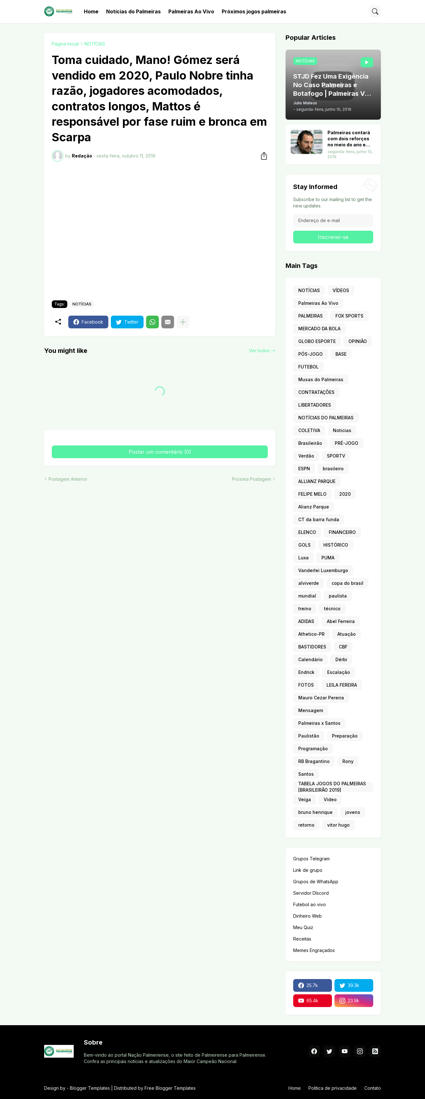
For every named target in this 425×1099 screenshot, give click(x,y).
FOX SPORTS (349, 315)
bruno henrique (315, 812)
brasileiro (333, 468)
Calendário (310, 659)
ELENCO (307, 532)
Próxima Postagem (251, 479)
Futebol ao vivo (309, 904)
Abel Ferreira (341, 621)
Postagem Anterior (68, 479)
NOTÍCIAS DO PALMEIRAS (326, 417)
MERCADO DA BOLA (319, 328)
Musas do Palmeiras (320, 379)
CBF (343, 646)
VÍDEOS (341, 290)
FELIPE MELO (312, 494)
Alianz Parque (313, 506)
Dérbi (341, 659)
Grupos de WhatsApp (315, 881)
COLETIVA (309, 430)
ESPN (304, 468)
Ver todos (259, 350)
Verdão (306, 455)
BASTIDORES (312, 646)
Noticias (342, 430)
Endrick (306, 672)
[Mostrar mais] (183, 322)
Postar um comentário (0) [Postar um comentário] (160, 452)
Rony (348, 761)
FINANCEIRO (342, 532)
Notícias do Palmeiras (133, 11)
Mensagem (310, 710)
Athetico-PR (311, 634)
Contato (372, 1088)
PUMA (327, 557)
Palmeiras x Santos (319, 723)
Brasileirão (310, 443)
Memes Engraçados (314, 950)
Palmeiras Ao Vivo (191, 11)
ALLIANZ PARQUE (316, 481)
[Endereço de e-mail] (333, 220)
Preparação (345, 735)
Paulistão (308, 735)
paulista (338, 595)
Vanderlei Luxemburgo (323, 570)
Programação (313, 748)
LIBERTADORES (314, 405)
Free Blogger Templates (170, 1088)
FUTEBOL (308, 366)
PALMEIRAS (310, 315)
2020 (345, 494)
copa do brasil (347, 583)
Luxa (303, 557)
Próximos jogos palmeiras (254, 11)
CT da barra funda (318, 519)
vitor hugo (338, 825)
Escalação (338, 672)
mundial (307, 595)
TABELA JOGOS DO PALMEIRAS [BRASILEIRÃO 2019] (332, 787)
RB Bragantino (314, 761)
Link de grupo (307, 870)
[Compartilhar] (262, 156)
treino (304, 608)
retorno (306, 825)
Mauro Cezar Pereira (321, 697)
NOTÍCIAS (94, 43)
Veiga (304, 799)
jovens (352, 812)
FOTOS (306, 685)
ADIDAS (306, 621)
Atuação (346, 634)
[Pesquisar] (375, 11)
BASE (341, 354)
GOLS (304, 545)
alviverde (308, 583)
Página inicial (65, 43)
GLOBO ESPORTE (317, 341)
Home (91, 11)
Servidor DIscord (311, 893)
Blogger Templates (90, 1088)
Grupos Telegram (311, 858)
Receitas (302, 939)
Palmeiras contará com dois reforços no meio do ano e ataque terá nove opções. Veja (348, 139)
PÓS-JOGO (310, 354)
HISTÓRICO (335, 545)
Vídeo (330, 799)
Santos (306, 774)
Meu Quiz (303, 927)
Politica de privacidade (332, 1088)
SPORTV (336, 455)
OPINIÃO (357, 341)
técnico (332, 608)
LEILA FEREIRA (342, 685)
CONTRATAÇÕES (316, 392)
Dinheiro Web (307, 916)
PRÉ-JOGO (346, 443)
